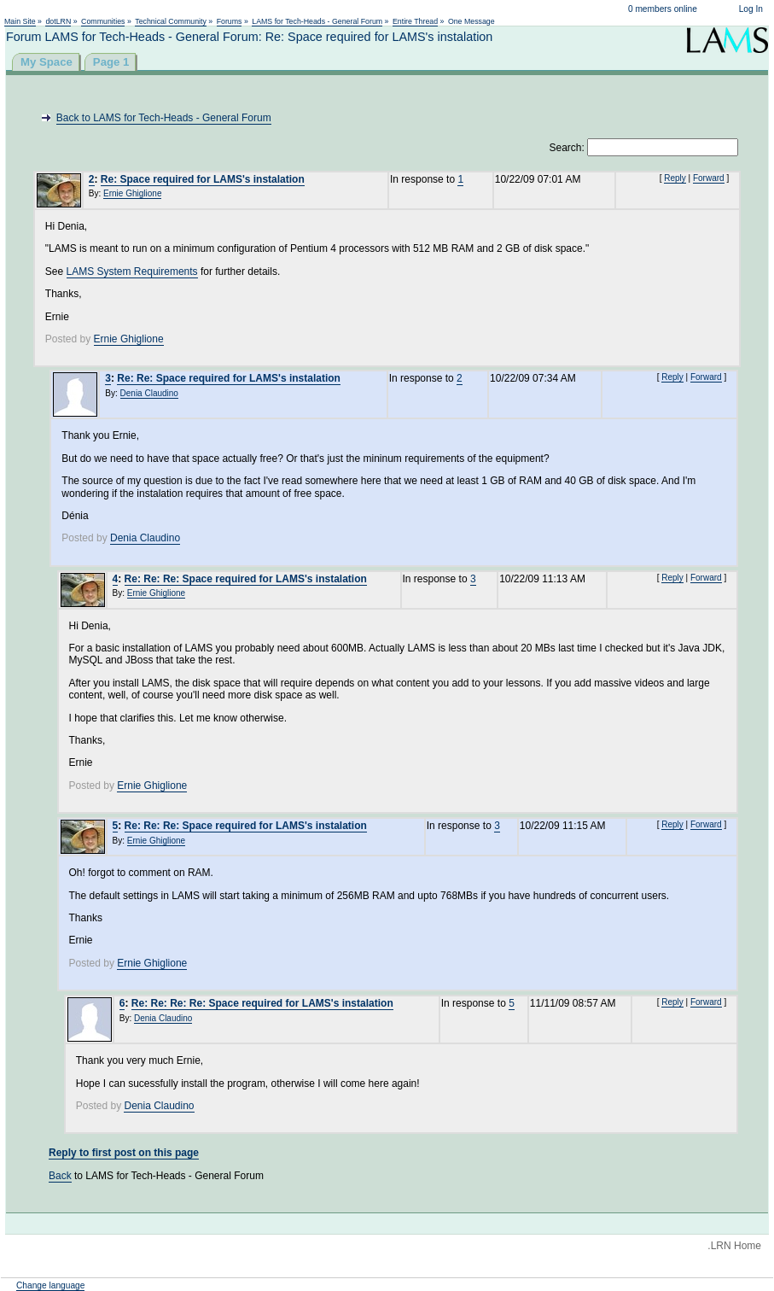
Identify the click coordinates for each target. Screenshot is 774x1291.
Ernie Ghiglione (132, 193)
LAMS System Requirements (132, 271)
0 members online (662, 9)
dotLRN (58, 21)
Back (60, 1176)
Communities (103, 21)
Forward (709, 178)
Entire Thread (415, 21)
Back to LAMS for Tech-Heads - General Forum (163, 118)
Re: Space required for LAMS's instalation (203, 179)
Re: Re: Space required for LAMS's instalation (228, 378)
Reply (675, 178)
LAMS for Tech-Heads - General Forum (317, 21)
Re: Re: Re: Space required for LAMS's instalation (246, 579)
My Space (46, 61)
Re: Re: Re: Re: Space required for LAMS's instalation (262, 1003)
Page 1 (111, 61)
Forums (229, 21)
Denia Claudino (149, 393)
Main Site (20, 21)
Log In (751, 9)
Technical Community (171, 21)
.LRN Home (734, 1246)
